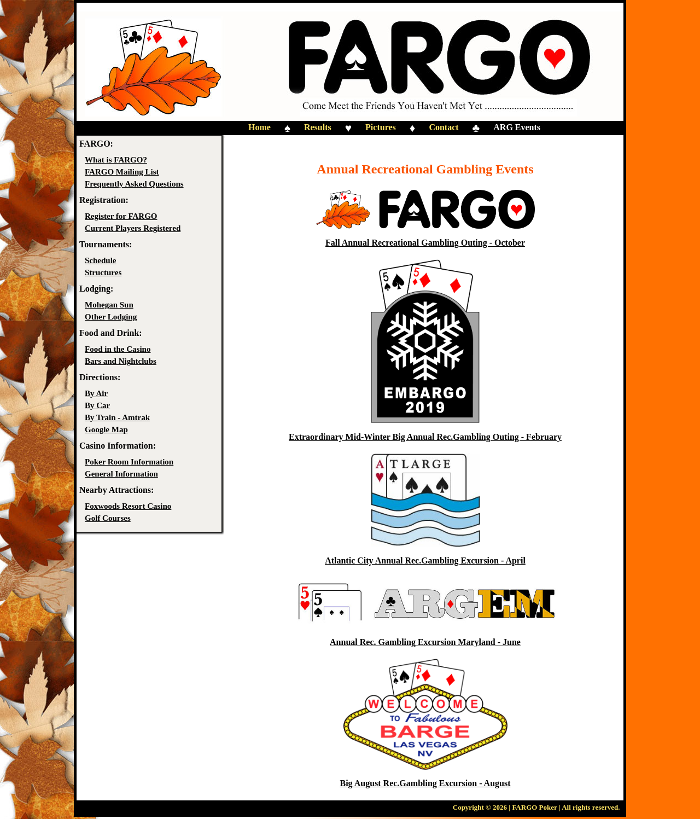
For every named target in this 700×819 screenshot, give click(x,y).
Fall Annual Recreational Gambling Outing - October (425, 242)
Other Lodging (111, 316)
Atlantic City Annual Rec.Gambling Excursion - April (425, 560)
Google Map (106, 429)
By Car (97, 405)
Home (259, 127)
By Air (96, 393)
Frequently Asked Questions (134, 183)
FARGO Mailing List (122, 171)
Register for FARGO (121, 216)
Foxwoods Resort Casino (128, 506)
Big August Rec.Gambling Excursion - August (425, 783)
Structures (103, 272)
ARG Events (516, 127)
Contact (443, 127)
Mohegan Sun (109, 304)
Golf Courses (108, 518)
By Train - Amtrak (117, 417)
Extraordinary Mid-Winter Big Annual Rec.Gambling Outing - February (425, 437)
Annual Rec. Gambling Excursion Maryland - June (425, 642)
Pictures (380, 127)
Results (317, 127)
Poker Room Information (129, 461)
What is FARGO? (116, 159)
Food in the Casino (117, 349)
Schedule (100, 260)
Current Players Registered (132, 228)
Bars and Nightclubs (120, 361)
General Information (121, 473)
